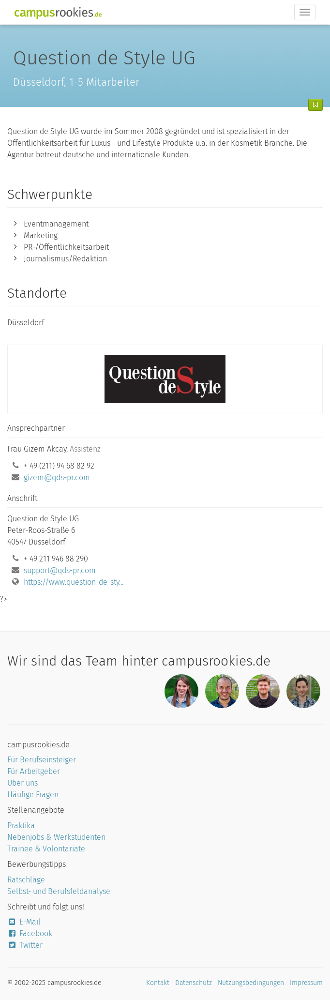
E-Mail (24, 921)
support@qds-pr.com (60, 570)
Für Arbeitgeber (33, 771)
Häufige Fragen (33, 794)
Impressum (306, 983)
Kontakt (157, 983)
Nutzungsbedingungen (251, 983)
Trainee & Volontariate (46, 848)
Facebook (29, 933)
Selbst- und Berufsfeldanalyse (58, 891)
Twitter (25, 945)
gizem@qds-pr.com (57, 477)
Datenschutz (193, 983)
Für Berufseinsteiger (41, 759)
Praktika (21, 825)
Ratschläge (26, 879)
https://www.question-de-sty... (73, 582)
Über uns (22, 783)
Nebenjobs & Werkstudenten (56, 837)
